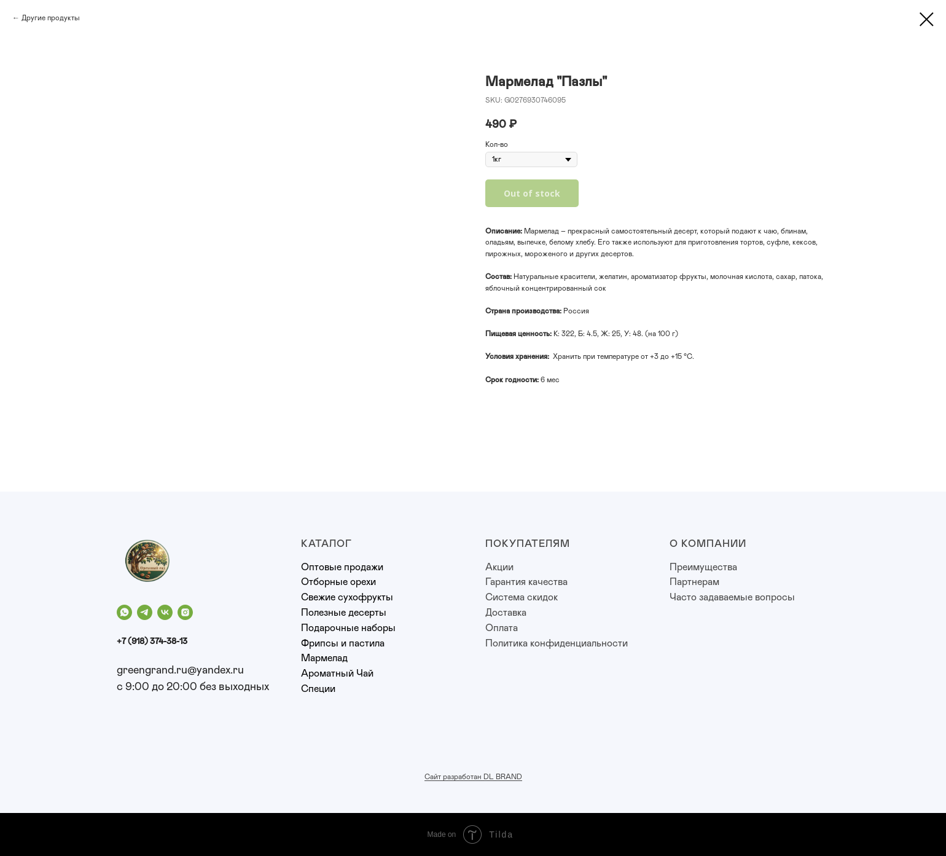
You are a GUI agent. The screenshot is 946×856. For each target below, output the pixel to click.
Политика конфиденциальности (556, 643)
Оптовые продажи (342, 567)
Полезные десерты (343, 613)
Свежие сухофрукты (347, 597)
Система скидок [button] (521, 597)
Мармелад (324, 658)
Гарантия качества (526, 582)
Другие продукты (51, 18)
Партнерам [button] (694, 582)
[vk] (165, 612)
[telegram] (144, 612)
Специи (318, 689)
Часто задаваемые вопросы (732, 597)
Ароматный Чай (337, 673)
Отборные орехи (338, 582)
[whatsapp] (124, 612)
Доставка (505, 613)
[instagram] (185, 612)
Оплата (501, 628)
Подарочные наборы (348, 628)
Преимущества (703, 567)
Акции (499, 567)
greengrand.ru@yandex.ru (180, 670)
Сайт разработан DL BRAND (473, 776)
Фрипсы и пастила (343, 643)
